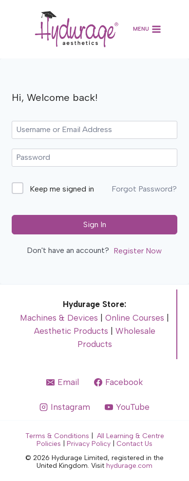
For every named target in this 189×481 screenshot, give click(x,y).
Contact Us (134, 444)
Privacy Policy (89, 444)
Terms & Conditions (57, 436)
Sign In (94, 224)
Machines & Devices (59, 318)
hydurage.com (129, 466)
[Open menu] (147, 29)
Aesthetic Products (71, 331)
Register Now (137, 250)
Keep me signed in (62, 188)
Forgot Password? (144, 188)
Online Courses (134, 318)
